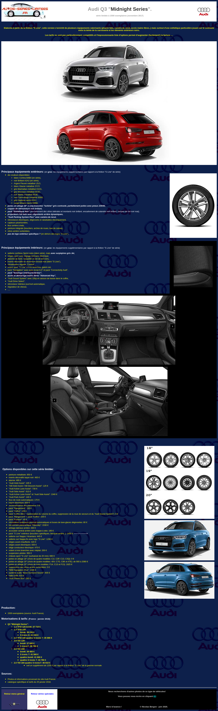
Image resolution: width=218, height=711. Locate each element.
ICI (154, 696)
